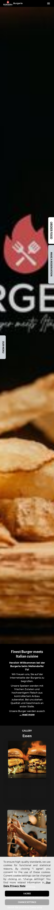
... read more (27, 714)
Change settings (27, 902)
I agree (27, 893)
